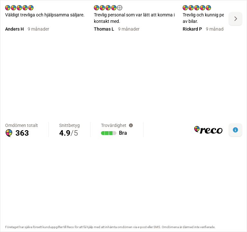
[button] (235, 129)
